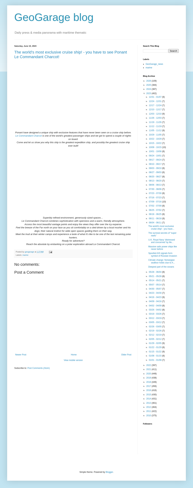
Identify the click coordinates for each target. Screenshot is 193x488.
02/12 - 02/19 (155, 335)
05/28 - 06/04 (155, 272)
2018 (149, 382)
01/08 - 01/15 (155, 356)
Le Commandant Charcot (28, 135)
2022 (149, 365)
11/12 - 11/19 (155, 126)
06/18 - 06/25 (155, 214)
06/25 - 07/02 (155, 210)
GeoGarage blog (54, 17)
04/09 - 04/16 (155, 301)
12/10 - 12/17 (155, 109)
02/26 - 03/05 (155, 326)
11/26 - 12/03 (155, 118)
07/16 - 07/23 (155, 197)
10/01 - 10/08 (155, 151)
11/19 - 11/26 (155, 122)
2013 (149, 403)
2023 (149, 93)
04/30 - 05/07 (155, 289)
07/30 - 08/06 (155, 189)
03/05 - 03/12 (155, 322)
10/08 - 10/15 (155, 147)
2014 (149, 398)
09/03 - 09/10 (155, 168)
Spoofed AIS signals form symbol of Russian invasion (162, 254)
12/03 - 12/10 (155, 114)
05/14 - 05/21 (155, 280)
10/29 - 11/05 (155, 134)
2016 (149, 390)
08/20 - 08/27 (155, 176)
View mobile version (73, 360)
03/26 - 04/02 (155, 310)
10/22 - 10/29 (155, 139)
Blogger (109, 472)
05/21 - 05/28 (155, 276)
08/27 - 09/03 (155, 172)
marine (25, 255)
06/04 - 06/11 (155, 222)
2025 (149, 85)
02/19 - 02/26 (155, 330)
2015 (149, 394)
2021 (149, 369)
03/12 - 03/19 (155, 318)
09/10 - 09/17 (155, 164)
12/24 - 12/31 (155, 101)
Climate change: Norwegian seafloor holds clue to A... (161, 261)
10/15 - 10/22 (155, 143)
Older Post (126, 354)
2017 (149, 386)
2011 (149, 411)
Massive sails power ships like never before (162, 247)
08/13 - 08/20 (155, 180)
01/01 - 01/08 (155, 360)
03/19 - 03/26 (155, 314)
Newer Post (20, 354)
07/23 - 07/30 (155, 193)
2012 (149, 407)
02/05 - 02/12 (155, 339)
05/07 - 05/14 (155, 284)
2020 (149, 373)
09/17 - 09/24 (155, 160)
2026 (149, 81)
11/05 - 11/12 (155, 130)
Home (74, 354)
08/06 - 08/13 (155, 185)
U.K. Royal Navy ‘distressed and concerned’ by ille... (161, 241)
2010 (149, 415)
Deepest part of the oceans (161, 267)
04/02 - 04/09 (155, 305)
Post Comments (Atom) (38, 368)
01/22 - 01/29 (155, 347)
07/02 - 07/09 (155, 206)
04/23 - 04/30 (155, 293)
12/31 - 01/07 (155, 97)
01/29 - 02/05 (155, 343)
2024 (149, 89)
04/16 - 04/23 (155, 297)
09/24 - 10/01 (155, 155)
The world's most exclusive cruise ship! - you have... (161, 227)
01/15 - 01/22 (155, 351)
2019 (149, 378)
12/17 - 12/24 (155, 105)
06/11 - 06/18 (155, 218)
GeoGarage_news (154, 64)
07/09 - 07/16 (155, 201)
